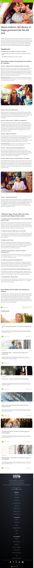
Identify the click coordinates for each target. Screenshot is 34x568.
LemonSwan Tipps (16, 503)
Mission (16, 519)
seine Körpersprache (15, 255)
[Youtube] (22, 562)
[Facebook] (13, 562)
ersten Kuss (25, 280)
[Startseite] (1, 1)
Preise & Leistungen (16, 547)
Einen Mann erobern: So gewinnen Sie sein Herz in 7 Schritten (13, 51)
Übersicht (17, 494)
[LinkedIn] (19, 562)
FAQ (16, 533)
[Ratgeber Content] (16, 325)
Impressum (16, 544)
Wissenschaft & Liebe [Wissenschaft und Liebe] (16, 514)
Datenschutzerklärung (16, 552)
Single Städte (16, 505)
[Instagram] (16, 562)
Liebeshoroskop (16, 511)
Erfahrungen (16, 522)
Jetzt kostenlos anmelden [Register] (17, 1)
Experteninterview (16, 508)
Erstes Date (16, 497)
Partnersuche (16, 500)
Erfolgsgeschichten (16, 527)
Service (16, 530)
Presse (16, 525)
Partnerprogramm (16, 541)
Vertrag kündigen (16, 549)
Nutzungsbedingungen (16, 558)
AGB (16, 555)
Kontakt (16, 538)
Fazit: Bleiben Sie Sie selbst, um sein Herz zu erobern (11, 56)
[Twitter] (10, 562)
